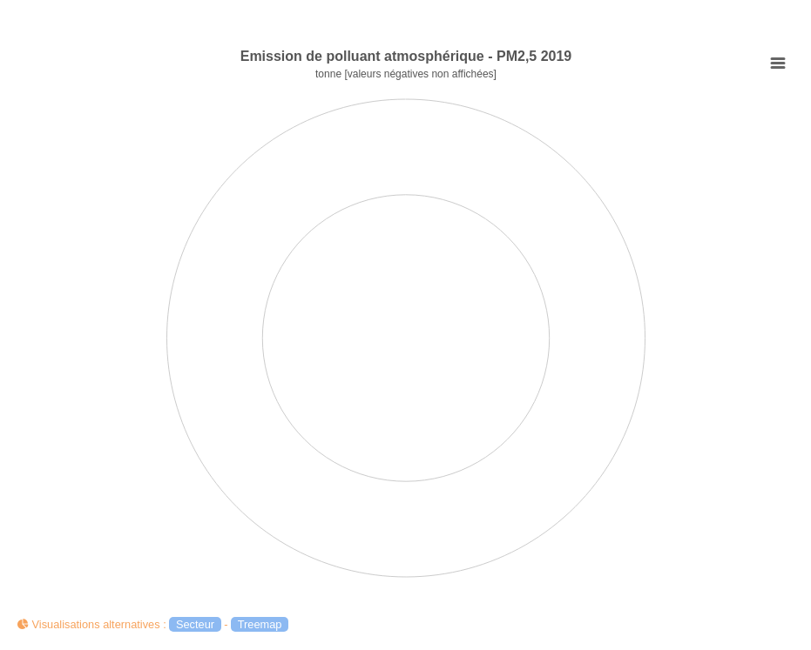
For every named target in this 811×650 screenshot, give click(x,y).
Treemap (260, 624)
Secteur (195, 624)
